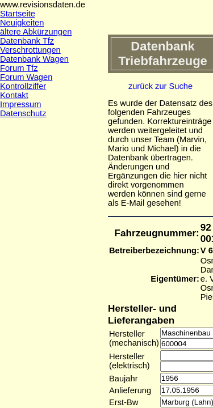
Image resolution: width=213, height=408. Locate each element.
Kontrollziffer (23, 86)
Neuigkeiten (22, 22)
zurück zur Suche (160, 86)
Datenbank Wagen (34, 58)
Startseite (17, 13)
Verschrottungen (30, 49)
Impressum (20, 104)
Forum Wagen (26, 77)
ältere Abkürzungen (36, 31)
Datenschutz (23, 113)
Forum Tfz (19, 68)
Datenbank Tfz (27, 40)
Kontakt (14, 95)
